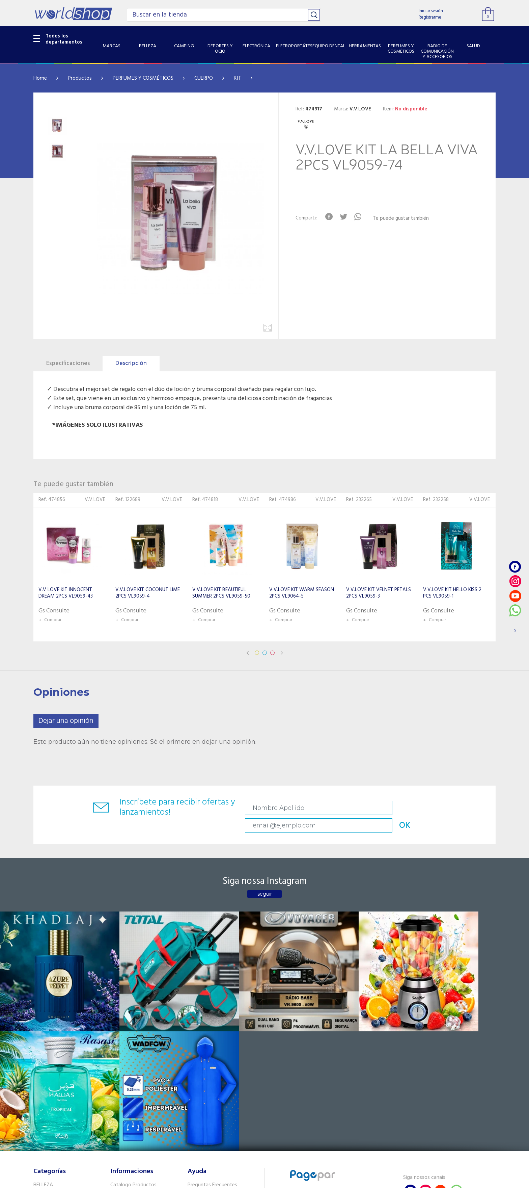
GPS (38, 1123)
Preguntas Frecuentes (212, 1019)
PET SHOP (44, 1132)
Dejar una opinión (65, 721)
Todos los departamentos (64, 39)
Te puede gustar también (405, 218)
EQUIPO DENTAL (52, 1063)
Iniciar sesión (431, 11)
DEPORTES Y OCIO (54, 1037)
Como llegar (123, 1037)
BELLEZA (43, 1019)
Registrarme (430, 17)
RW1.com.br (288, 1180)
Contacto (199, 1028)
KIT (237, 78)
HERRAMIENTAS (51, 1071)
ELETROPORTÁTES (54, 1054)
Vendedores (201, 1037)
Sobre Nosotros (128, 1028)
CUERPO (203, 78)
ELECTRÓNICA (49, 1045)
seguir (264, 879)
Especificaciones (68, 363)
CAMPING (44, 1028)
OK (448, 808)
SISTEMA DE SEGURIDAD (61, 1114)
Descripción (131, 363)
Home (40, 78)
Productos (80, 78)
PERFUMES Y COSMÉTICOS (143, 78)
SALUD (41, 1106)
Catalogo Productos (133, 1019)
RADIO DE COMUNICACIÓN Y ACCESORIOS (66, 1093)
